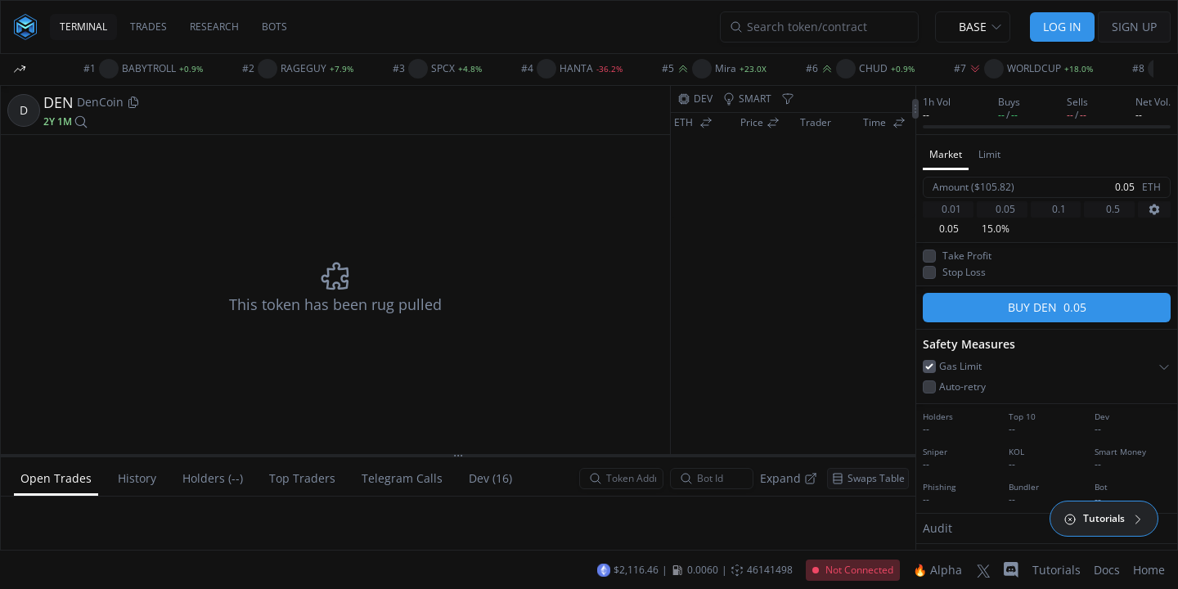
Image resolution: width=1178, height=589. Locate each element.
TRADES (148, 27)
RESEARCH (214, 27)
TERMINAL (83, 27)
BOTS (274, 27)
